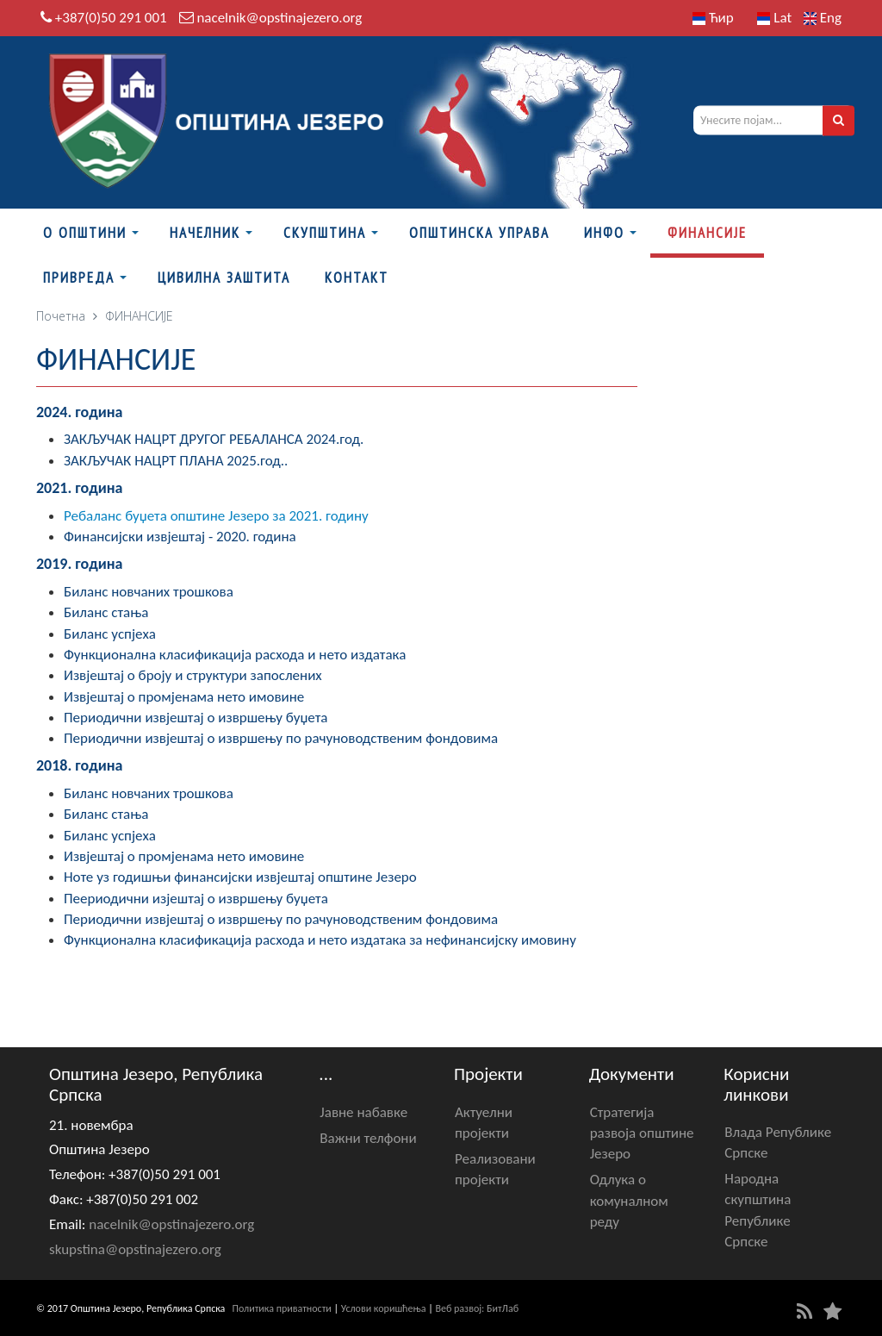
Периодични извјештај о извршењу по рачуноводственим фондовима (281, 738)
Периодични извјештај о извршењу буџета (195, 718)
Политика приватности (282, 1308)
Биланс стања (106, 612)
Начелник (205, 232)
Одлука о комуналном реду (629, 1201)
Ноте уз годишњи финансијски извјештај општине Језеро (240, 877)
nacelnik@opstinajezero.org (279, 18)
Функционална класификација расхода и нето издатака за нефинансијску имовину (320, 940)
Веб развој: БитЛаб (477, 1308)
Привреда (79, 277)
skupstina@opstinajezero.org (135, 1249)
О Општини (85, 232)
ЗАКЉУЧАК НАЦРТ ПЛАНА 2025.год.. (176, 461)
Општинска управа (479, 232)
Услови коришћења (383, 1308)
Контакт (356, 277)
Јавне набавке (363, 1112)
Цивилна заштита (224, 277)
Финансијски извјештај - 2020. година (180, 537)
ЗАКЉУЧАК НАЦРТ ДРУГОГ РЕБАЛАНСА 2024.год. (213, 439)
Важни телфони (368, 1138)
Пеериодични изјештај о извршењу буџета (196, 899)
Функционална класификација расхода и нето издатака (235, 655)
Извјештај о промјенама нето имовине (184, 697)
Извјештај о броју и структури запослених (193, 675)
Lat (774, 18)
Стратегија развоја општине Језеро (642, 1133)
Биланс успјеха (110, 634)
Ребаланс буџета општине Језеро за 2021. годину (216, 516)
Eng (823, 18)
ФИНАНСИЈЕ (707, 232)
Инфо (604, 232)
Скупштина (324, 232)
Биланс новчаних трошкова (148, 592)
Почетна (60, 316)
